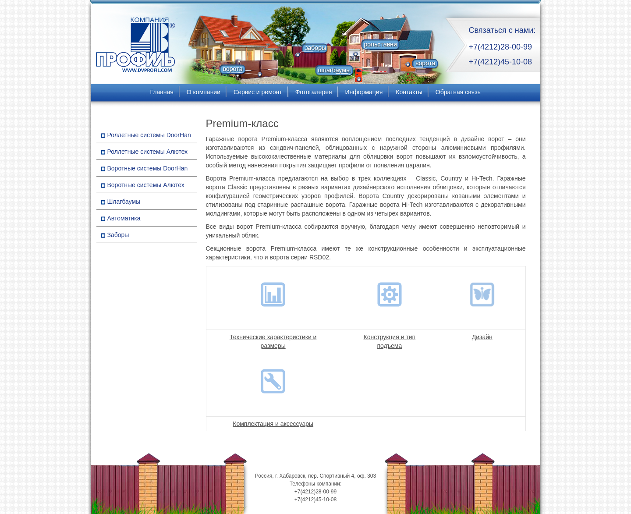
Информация (364, 92)
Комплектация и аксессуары (273, 423)
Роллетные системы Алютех (147, 151)
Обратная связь (458, 92)
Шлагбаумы (124, 201)
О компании (203, 92)
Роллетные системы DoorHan (149, 134)
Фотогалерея (313, 92)
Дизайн (482, 336)
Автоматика (124, 218)
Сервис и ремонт (258, 92)
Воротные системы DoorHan (147, 168)
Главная (162, 92)
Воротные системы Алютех (145, 184)
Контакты (409, 92)
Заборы (118, 234)
